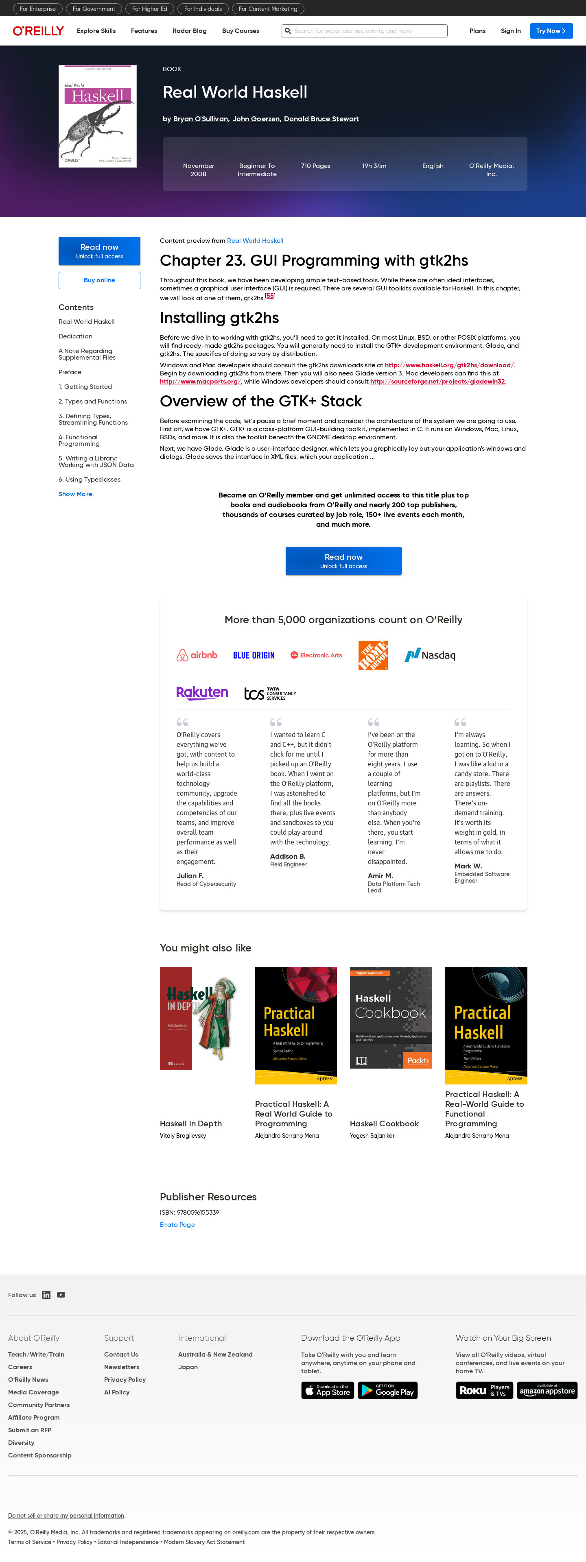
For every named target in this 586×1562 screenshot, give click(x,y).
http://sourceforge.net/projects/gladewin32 (437, 381)
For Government (94, 9)
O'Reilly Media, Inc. (491, 170)
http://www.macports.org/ (200, 381)
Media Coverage (33, 1392)
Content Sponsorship (40, 1455)
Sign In (511, 30)
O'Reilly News (28, 1379)
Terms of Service (29, 1542)
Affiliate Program (34, 1417)
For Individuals (203, 9)
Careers (20, 1367)
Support (119, 1338)
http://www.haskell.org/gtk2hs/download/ (449, 365)
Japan (188, 1367)
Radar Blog (190, 30)
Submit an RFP (29, 1430)
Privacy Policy (125, 1379)
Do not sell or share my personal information (66, 1515)
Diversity (21, 1442)
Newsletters (121, 1367)
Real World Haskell (255, 240)
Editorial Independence (128, 1542)
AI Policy (116, 1392)
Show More (75, 494)
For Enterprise (38, 9)
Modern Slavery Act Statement (204, 1542)
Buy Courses (240, 30)
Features (144, 30)
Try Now (551, 30)
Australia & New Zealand (215, 1354)
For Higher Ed (149, 9)
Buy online (99, 280)
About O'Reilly (33, 1338)
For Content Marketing (268, 9)
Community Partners (39, 1405)
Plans (477, 30)
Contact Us (121, 1354)
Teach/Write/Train (36, 1354)
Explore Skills (96, 30)
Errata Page (177, 1224)
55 (270, 295)
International (202, 1338)
